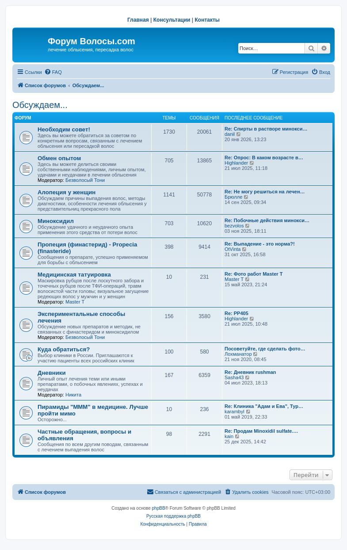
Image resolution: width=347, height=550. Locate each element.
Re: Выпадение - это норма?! (260, 243)
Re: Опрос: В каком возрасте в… (264, 157)
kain (229, 436)
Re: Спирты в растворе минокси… (266, 128)
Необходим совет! (64, 129)
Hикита (73, 394)
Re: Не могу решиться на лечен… (265, 191)
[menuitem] (53, 72)
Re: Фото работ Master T (253, 274)
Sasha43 (234, 377)
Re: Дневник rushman (250, 372)
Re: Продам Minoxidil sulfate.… (261, 431)
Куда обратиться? (64, 349)
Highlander (236, 162)
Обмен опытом (59, 158)
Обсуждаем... (40, 105)
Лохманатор (238, 354)
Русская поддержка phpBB (173, 516)
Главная (138, 20)
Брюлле (233, 197)
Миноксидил (56, 221)
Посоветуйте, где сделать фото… (265, 348)
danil (230, 134)
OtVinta (233, 249)
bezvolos (234, 225)
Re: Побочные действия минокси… (267, 220)
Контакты (207, 20)
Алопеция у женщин (66, 192)
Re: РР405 (236, 313)
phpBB (158, 508)
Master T (74, 301)
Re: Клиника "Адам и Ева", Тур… (264, 406)
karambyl (234, 411)
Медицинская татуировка (74, 274)
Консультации (172, 20)
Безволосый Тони (85, 180)
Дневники (52, 372)
